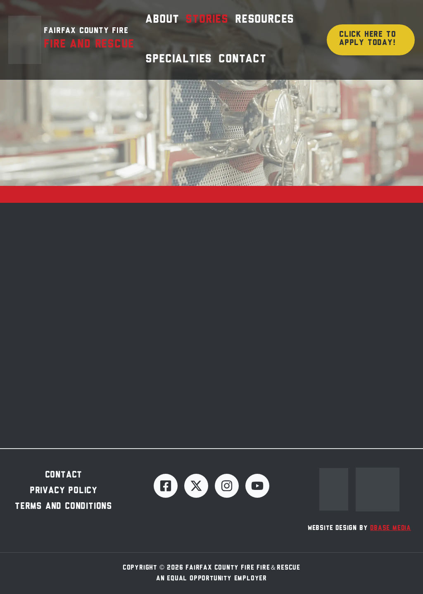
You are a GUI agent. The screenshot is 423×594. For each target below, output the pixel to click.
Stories (206, 20)
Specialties (178, 59)
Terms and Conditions (63, 506)
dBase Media (390, 528)
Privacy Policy (63, 491)
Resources (264, 20)
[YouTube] (257, 486)
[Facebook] (166, 486)
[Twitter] (196, 486)
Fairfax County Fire (86, 31)
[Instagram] (227, 486)
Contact (242, 59)
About (162, 20)
